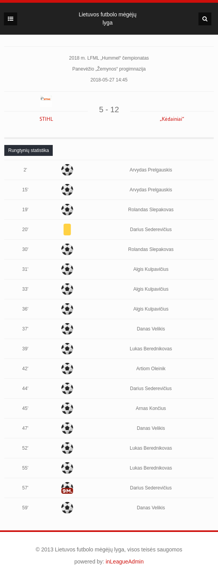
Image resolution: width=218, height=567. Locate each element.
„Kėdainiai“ (172, 119)
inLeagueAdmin (124, 561)
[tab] (28, 150)
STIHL (46, 119)
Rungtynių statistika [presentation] (28, 150)
